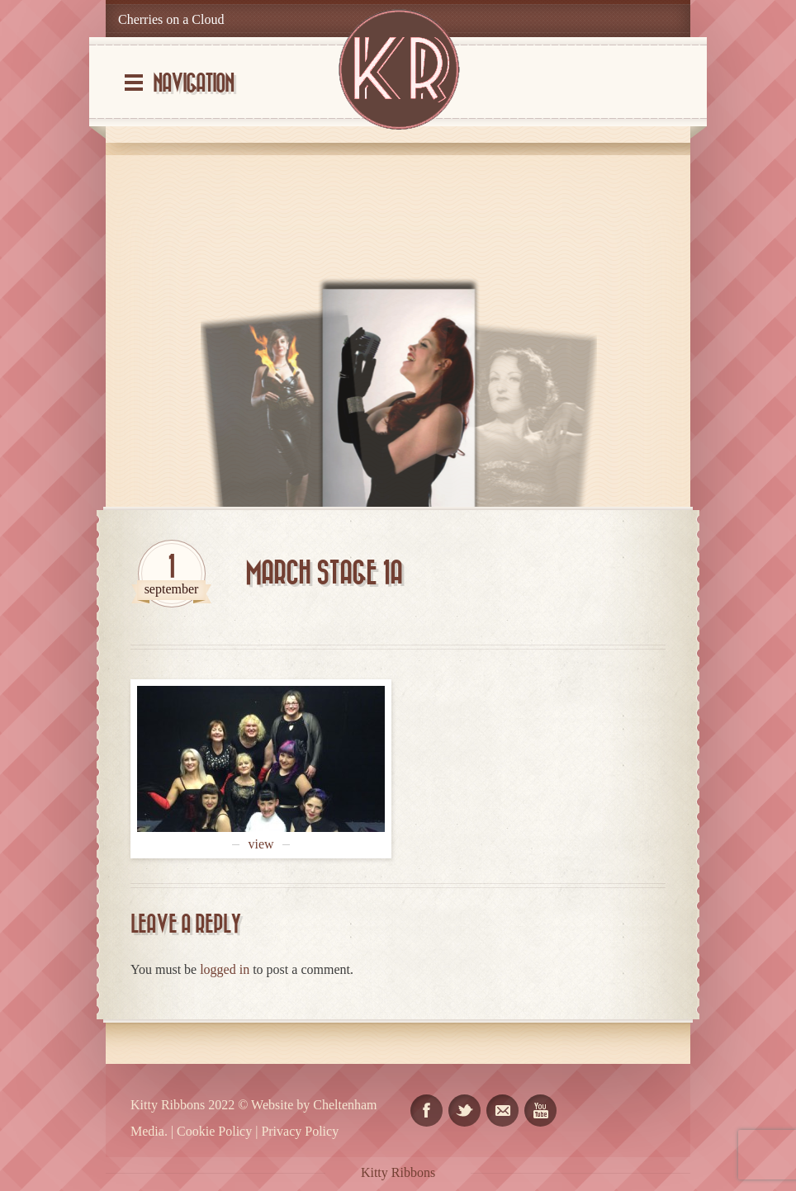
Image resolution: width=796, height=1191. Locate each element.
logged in (224, 969)
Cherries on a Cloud (171, 19)
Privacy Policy (300, 1131)
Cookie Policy (214, 1131)
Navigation (193, 84)
